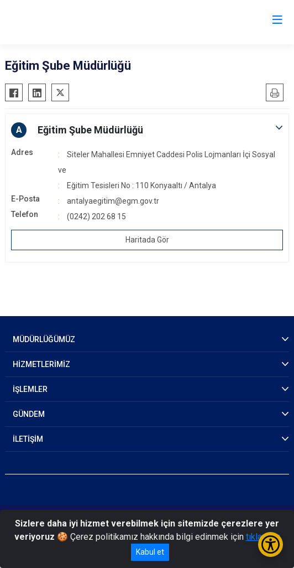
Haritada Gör (147, 239)
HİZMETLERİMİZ (41, 364)
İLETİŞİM (28, 439)
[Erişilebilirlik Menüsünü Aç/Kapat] (270, 544)
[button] (147, 130)
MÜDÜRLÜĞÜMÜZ (44, 339)
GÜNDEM (29, 414)
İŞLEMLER (30, 389)
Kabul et (150, 552)
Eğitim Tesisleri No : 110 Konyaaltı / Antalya (141, 185)
